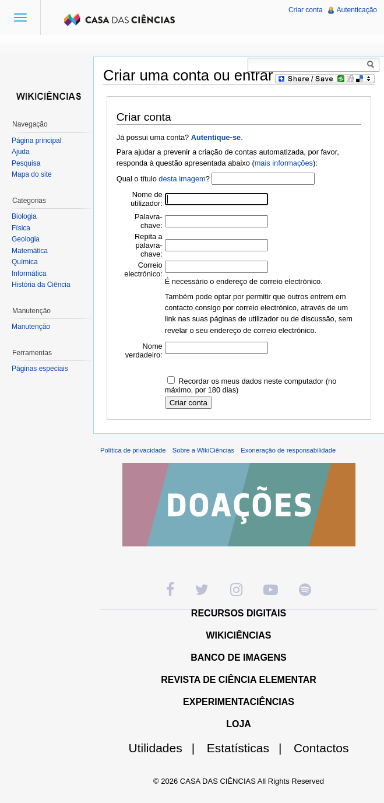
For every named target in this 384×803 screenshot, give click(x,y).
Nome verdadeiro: (144, 350)
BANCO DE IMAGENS (238, 657)
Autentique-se (216, 137)
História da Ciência (41, 284)
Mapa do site (32, 174)
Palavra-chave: (149, 221)
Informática (29, 273)
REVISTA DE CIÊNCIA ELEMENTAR (238, 679)
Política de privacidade (133, 450)
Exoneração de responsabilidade (288, 450)
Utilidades (167, 748)
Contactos (321, 748)
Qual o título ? (163, 178)
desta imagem (181, 178)
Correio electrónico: (143, 269)
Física (21, 228)
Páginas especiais (40, 368)
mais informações (284, 163)
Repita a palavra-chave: (149, 245)
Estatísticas (249, 748)
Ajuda (21, 152)
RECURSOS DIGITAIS (238, 613)
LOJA (238, 724)
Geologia (26, 239)
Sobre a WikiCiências (203, 450)
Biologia (24, 216)
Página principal (36, 140)
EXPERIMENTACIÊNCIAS (238, 702)
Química (25, 262)
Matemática (30, 251)
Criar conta (305, 10)
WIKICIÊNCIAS (239, 635)
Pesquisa (26, 163)
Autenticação (357, 10)
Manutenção (31, 326)
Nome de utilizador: (147, 199)
